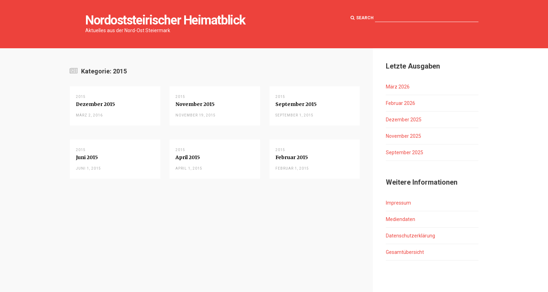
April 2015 (187, 157)
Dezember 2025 (403, 119)
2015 (81, 97)
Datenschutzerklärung (410, 235)
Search (362, 17)
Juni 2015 (87, 157)
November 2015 (195, 104)
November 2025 (403, 136)
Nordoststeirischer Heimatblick (165, 20)
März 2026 (398, 87)
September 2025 (404, 152)
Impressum (398, 203)
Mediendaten (400, 219)
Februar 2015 (291, 157)
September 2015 (296, 104)
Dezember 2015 (95, 104)
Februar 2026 (400, 103)
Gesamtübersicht (405, 252)
